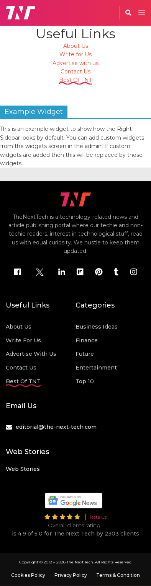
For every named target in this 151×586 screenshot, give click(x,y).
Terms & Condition (118, 575)
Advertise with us (75, 63)
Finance (87, 340)
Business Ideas (97, 326)
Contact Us (75, 71)
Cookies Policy (28, 575)
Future (85, 353)
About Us (75, 45)
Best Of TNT (75, 80)
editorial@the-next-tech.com (56, 426)
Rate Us (98, 517)
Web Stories (23, 469)
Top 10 (85, 381)
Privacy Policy (70, 575)
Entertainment (96, 367)
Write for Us (75, 54)
